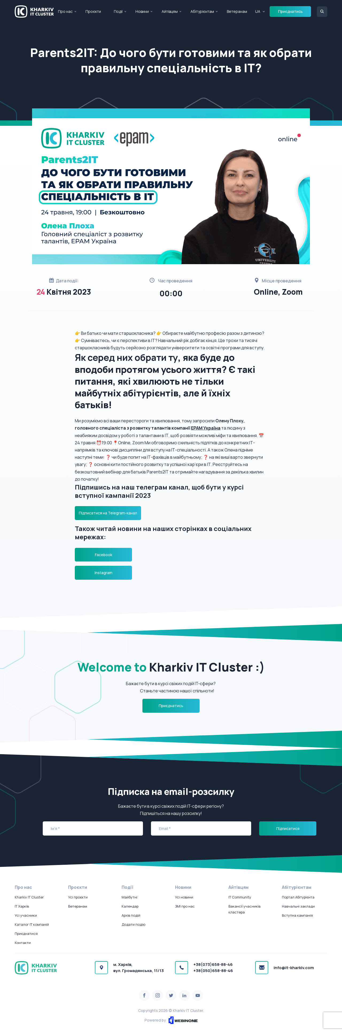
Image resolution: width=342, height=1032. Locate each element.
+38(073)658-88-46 (213, 964)
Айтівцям (170, 11)
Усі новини (184, 897)
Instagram (103, 572)
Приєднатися (26, 933)
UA (257, 11)
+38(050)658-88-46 (213, 970)
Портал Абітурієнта (298, 897)
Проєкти (93, 11)
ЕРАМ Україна (205, 428)
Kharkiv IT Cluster (29, 897)
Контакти (23, 942)
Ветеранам (237, 11)
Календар (130, 906)
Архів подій (131, 915)
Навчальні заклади (298, 906)
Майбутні (129, 897)
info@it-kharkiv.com (294, 967)
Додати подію (133, 924)
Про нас (65, 11)
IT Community (239, 897)
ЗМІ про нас (185, 906)
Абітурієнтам (202, 11)
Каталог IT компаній (32, 924)
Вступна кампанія (297, 915)
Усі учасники (26, 915)
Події (118, 11)
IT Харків (22, 906)
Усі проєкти (78, 897)
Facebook (103, 554)
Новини (142, 11)
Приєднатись (290, 11)
